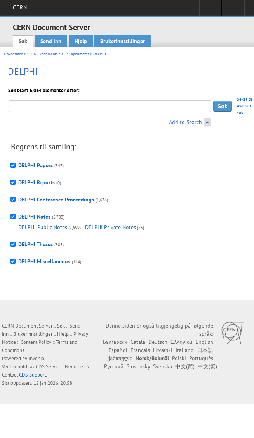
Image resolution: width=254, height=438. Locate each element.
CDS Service (48, 366)
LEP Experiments (75, 53)
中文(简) (185, 366)
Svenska (162, 366)
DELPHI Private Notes (110, 227)
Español (117, 350)
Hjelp (81, 41)
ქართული (119, 358)
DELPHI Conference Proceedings (56, 199)
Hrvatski (162, 350)
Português (201, 358)
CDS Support (32, 374)
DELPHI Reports (36, 182)
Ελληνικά (181, 341)
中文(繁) (207, 366)
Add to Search (185, 122)
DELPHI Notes (34, 216)
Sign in (210, 10)
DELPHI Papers (35, 165)
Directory (233, 10)
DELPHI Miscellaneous (44, 261)
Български (115, 341)
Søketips (245, 99)
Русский (114, 366)
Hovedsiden (13, 53)
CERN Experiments (42, 53)
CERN (20, 7)
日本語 (205, 350)
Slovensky (138, 366)
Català (137, 341)
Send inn (50, 41)
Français (140, 350)
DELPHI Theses (35, 244)
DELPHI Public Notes (42, 227)
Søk (23, 41)
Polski (179, 358)
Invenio (36, 358)
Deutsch (157, 341)
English (204, 341)
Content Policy (36, 342)
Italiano (185, 350)
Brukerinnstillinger (122, 41)
